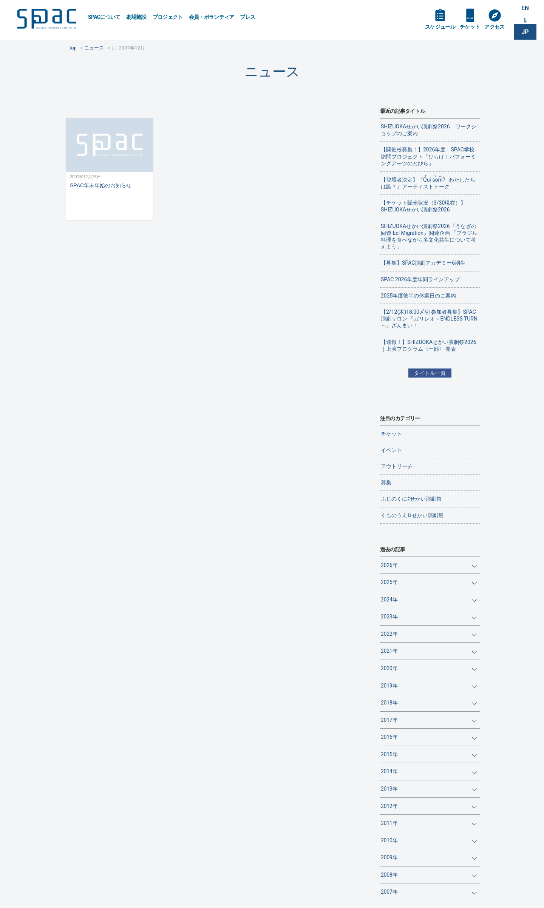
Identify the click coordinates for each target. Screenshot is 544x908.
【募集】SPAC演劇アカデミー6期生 (423, 263)
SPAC (47, 19)
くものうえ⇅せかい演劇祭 (412, 515)
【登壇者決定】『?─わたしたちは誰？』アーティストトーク (428, 182)
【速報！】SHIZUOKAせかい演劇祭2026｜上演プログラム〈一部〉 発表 (428, 345)
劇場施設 (136, 17)
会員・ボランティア (211, 17)
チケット (470, 27)
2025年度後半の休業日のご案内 (418, 296)
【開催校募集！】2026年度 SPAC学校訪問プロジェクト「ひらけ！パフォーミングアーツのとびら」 (428, 156)
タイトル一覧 (430, 373)
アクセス (494, 27)
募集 (386, 482)
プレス (247, 17)
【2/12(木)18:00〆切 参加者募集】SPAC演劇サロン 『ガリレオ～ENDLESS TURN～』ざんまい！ (429, 318)
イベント (391, 450)
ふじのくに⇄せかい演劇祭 (411, 499)
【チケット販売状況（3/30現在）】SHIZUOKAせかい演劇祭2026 (423, 206)
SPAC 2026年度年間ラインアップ (420, 279)
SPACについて (104, 17)
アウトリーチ (397, 466)
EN (525, 8)
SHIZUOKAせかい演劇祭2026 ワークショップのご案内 (428, 129)
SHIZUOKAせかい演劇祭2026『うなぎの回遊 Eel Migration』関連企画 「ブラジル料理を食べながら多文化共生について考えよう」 (429, 236)
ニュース (272, 71)
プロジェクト (168, 17)
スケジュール (440, 27)
